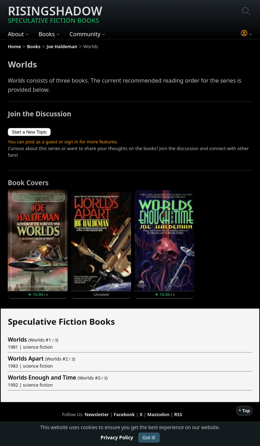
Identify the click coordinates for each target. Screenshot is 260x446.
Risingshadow (55, 14)
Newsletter (97, 414)
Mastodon (158, 414)
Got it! (148, 437)
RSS (178, 414)
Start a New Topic (29, 132)
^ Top (244, 410)
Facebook (124, 414)
